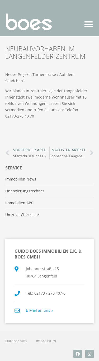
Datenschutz (16, 340)
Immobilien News (20, 179)
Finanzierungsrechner (24, 190)
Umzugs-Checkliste (22, 214)
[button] (89, 24)
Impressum (46, 340)
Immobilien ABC (19, 202)
